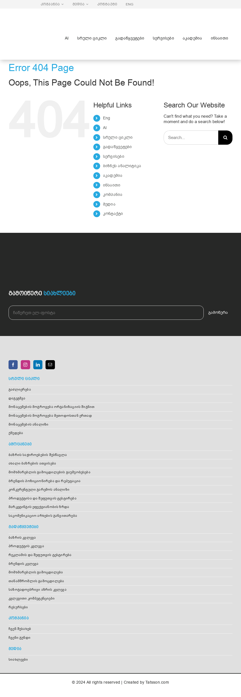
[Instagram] (25, 364)
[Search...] (191, 137)
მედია (109, 204)
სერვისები (113, 156)
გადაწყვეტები (117, 147)
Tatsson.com (157, 682)
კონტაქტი (113, 213)
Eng (106, 118)
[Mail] (50, 364)
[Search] (225, 137)
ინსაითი (112, 185)
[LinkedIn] (37, 364)
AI (105, 127)
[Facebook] (13, 364)
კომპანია (113, 194)
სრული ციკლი (118, 137)
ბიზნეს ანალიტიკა (122, 166)
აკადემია (113, 175)
